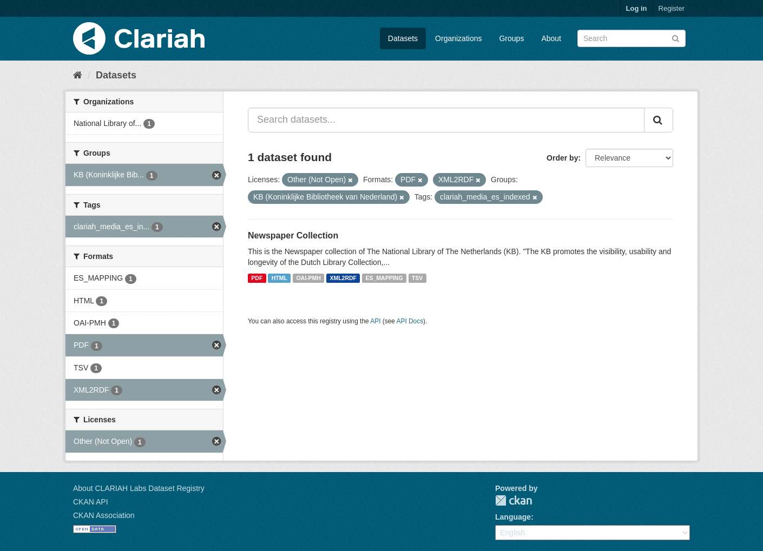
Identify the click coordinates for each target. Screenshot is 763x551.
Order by (562, 158)
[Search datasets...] (446, 120)
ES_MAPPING (384, 278)
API (375, 321)
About (551, 38)
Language (513, 517)
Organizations (458, 38)
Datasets (403, 38)
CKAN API (90, 501)
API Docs (410, 321)
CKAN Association (104, 515)
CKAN (513, 500)
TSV (417, 278)
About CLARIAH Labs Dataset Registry (139, 488)
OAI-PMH (308, 278)
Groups (511, 38)
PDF (256, 278)
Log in (636, 8)
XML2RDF (343, 278)
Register (672, 8)
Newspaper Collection (293, 235)
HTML (279, 278)
